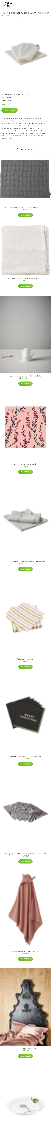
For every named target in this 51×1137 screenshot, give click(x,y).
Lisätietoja (9, 110)
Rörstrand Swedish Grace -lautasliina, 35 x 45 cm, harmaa (25, 207)
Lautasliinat (25, 94)
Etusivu (3, 16)
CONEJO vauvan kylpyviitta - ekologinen (25, 951)
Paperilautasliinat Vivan (25, 659)
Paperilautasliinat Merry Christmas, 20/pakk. (25, 756)
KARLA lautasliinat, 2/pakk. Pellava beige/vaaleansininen (25, 562)
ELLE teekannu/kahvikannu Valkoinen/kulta (25, 376)
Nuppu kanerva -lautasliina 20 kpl (25, 464)
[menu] (47, 4)
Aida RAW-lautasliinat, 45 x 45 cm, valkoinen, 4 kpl (25, 279)
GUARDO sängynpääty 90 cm (25, 1049)
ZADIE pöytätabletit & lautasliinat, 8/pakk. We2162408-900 (25, 854)
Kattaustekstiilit (15, 94)
